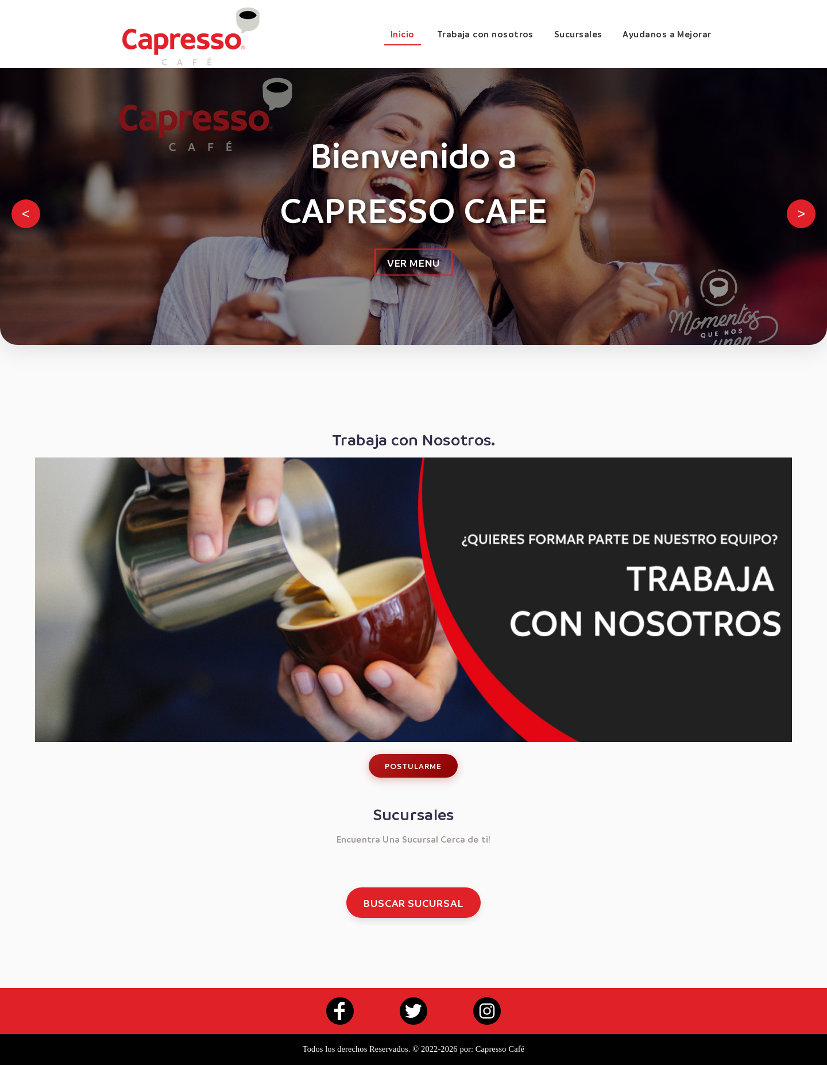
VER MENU (413, 262)
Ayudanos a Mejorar (667, 33)
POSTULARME (413, 766)
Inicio (402, 33)
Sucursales (578, 33)
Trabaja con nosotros (485, 33)
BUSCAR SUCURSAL (413, 902)
